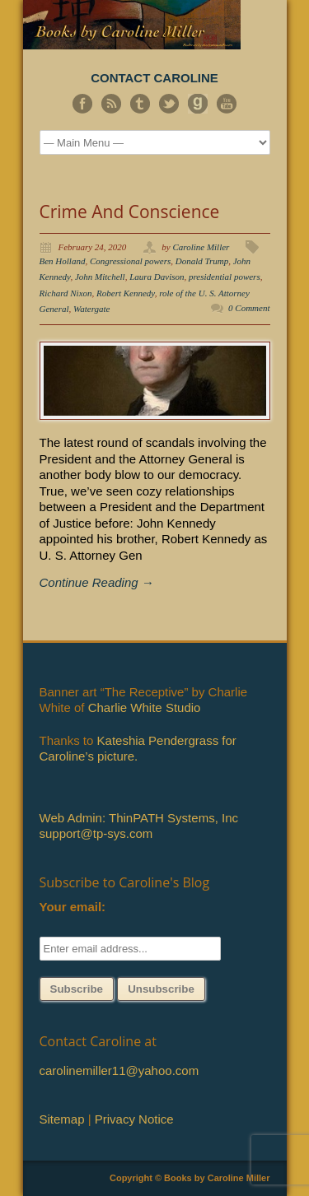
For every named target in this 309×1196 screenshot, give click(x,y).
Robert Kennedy (125, 293)
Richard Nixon (66, 293)
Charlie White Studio (144, 707)
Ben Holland (63, 261)
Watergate (91, 309)
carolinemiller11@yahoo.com (119, 1070)
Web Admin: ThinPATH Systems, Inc (139, 818)
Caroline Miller (200, 247)
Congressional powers (130, 261)
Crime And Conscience (130, 211)
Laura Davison (156, 277)
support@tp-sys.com (96, 833)
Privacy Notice (134, 1119)
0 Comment (248, 308)
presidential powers (224, 277)
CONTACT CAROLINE (154, 78)
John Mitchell (100, 277)
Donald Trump (202, 261)
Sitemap (62, 1119)
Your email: (73, 907)
